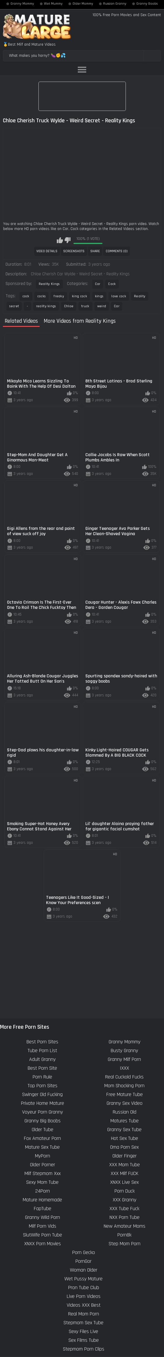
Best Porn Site (42, 1068)
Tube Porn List (42, 1050)
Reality (139, 296)
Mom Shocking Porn (124, 1085)
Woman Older (83, 1270)
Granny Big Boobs (42, 1120)
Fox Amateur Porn (42, 1138)
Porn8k (124, 1234)
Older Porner (42, 1164)
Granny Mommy (22, 4)
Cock (112, 284)
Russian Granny (114, 4)
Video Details (46, 251)
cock (25, 296)
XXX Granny (124, 1199)
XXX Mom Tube (124, 1164)
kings (99, 296)
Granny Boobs (147, 4)
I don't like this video (67, 240)
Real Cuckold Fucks (124, 1076)
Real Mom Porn (83, 1313)
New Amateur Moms (124, 1226)
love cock (118, 296)
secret (14, 306)
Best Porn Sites (42, 1041)
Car (97, 284)
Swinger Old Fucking (42, 1094)
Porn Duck (124, 1191)
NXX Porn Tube (125, 1217)
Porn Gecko (83, 1252)
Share (95, 251)
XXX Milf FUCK (124, 1173)
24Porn (42, 1191)
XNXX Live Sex (124, 1182)
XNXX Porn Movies (42, 1243)
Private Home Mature (42, 1103)
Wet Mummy (53, 4)
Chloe (69, 306)
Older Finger (124, 1155)
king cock (79, 296)
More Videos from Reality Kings (80, 321)
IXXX (124, 1068)
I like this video (60, 240)
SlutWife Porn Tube (42, 1234)
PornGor (83, 1261)
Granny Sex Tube (124, 1129)
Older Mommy (83, 4)
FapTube (42, 1208)
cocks (41, 296)
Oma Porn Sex (124, 1147)
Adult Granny (42, 1059)
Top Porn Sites (42, 1085)
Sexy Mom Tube (42, 1182)
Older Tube (42, 1129)
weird (101, 306)
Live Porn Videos (83, 1296)
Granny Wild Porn (42, 1217)
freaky (59, 296)
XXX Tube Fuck (124, 1208)
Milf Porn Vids (42, 1226)
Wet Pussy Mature (83, 1278)
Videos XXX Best (83, 1305)
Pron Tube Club (83, 1287)
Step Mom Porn (124, 1243)
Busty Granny (124, 1050)
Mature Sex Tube (42, 1147)
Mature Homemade (42, 1199)
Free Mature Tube (124, 1094)
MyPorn (42, 1155)
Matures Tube (124, 1120)
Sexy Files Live (83, 1331)
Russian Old (124, 1112)
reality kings (46, 306)
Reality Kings (49, 284)
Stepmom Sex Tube (83, 1322)
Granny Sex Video (124, 1103)
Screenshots (73, 251)
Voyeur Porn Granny (42, 1112)
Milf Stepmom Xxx (42, 1173)
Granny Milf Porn (124, 1059)
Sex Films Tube (83, 1340)
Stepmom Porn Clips (83, 1349)
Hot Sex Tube (124, 1138)
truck (85, 306)
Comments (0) (117, 251)
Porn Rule (42, 1076)
